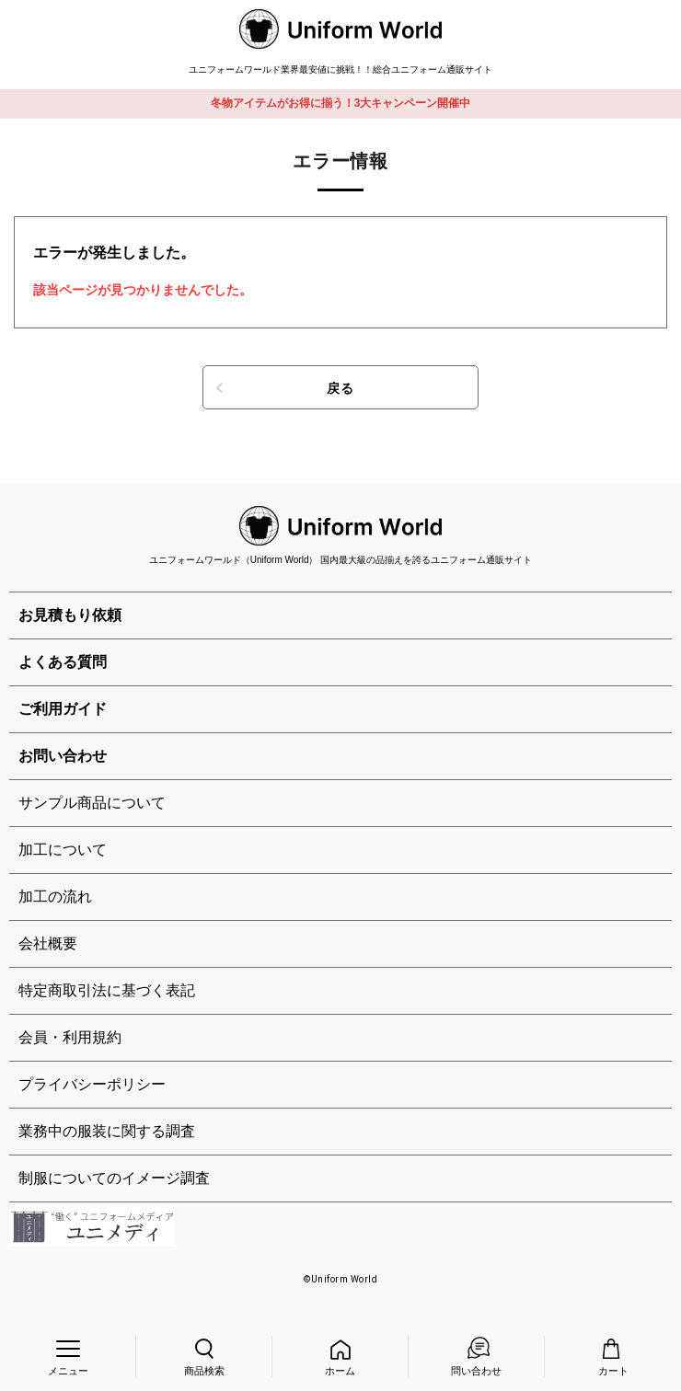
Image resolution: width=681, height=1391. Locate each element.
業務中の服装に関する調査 (106, 1131)
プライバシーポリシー (92, 1084)
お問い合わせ (62, 756)
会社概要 (47, 943)
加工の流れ (55, 896)
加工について (62, 849)
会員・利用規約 (69, 1037)
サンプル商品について (92, 802)
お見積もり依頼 (69, 615)
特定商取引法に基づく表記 (106, 990)
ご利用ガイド (62, 709)
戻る (341, 388)
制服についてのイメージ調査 (114, 1178)
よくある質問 (62, 662)
